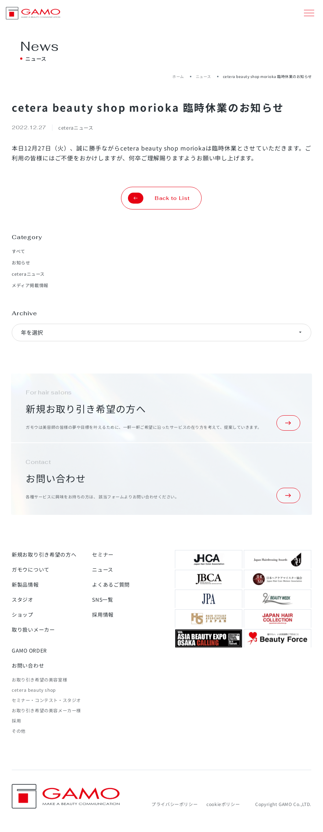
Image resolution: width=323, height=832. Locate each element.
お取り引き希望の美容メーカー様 (46, 710)
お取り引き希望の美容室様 (39, 679)
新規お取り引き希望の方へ (44, 554)
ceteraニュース (28, 274)
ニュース (203, 76)
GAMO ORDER (29, 650)
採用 (16, 720)
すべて (18, 251)
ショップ (22, 614)
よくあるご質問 (111, 584)
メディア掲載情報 (30, 285)
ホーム (178, 76)
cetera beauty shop (34, 690)
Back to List (159, 198)
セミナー (103, 554)
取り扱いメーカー (33, 629)
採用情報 (103, 614)
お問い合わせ (28, 665)
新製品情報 (25, 584)
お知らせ (21, 262)
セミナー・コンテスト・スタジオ (46, 700)
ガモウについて (30, 569)
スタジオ (22, 599)
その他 (19, 731)
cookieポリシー (223, 804)
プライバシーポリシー (174, 804)
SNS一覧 (102, 599)
